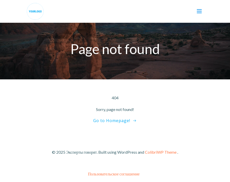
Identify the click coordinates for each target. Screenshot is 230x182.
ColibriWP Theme (161, 152)
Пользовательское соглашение (114, 173)
